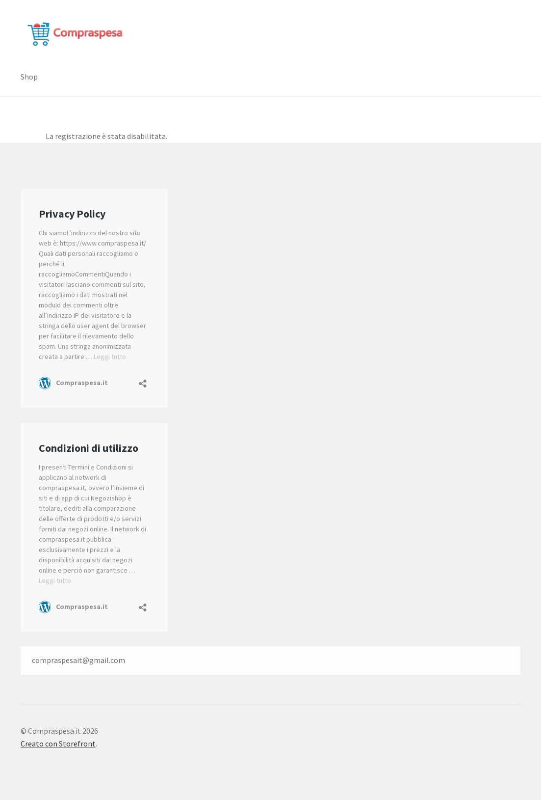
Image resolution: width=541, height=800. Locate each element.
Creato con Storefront (58, 743)
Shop (29, 77)
